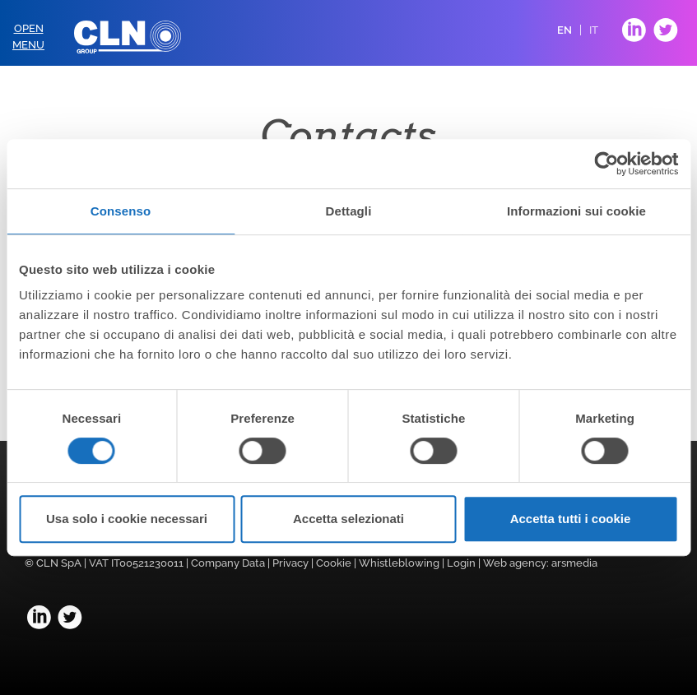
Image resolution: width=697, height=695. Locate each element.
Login (461, 563)
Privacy (290, 563)
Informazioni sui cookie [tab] (576, 211)
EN (564, 30)
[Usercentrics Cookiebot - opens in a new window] (606, 163)
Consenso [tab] (121, 211)
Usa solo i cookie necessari (126, 519)
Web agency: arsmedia (540, 563)
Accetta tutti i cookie (570, 519)
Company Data (228, 563)
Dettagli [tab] (349, 211)
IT (593, 30)
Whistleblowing (399, 563)
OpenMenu (28, 36)
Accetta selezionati (348, 519)
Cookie (333, 563)
